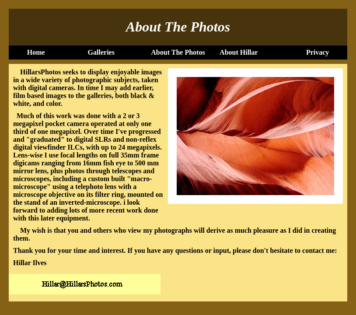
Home (36, 52)
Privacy (317, 52)
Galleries (101, 52)
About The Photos (178, 52)
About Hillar (239, 52)
